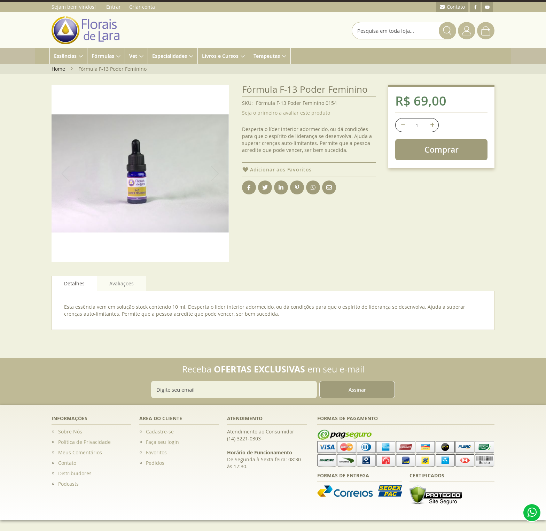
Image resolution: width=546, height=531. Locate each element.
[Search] (447, 30)
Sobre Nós (70, 431)
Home (58, 69)
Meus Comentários (80, 452)
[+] (432, 125)
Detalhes (74, 283)
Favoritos (156, 452)
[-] (402, 125)
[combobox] (404, 30)
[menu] (273, 56)
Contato (67, 463)
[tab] (74, 283)
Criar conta (142, 6)
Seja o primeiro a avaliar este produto (286, 112)
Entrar (113, 6)
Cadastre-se (160, 431)
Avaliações (121, 283)
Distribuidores (75, 473)
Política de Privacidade (84, 442)
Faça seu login (162, 442)
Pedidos (155, 463)
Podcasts (68, 483)
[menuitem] (68, 56)
